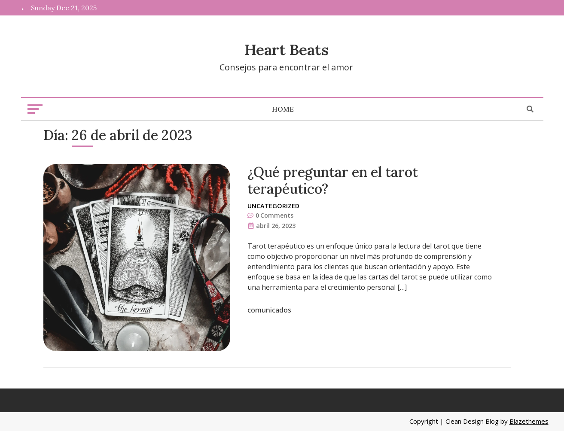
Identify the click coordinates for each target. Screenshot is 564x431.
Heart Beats (286, 49)
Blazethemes (529, 421)
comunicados (269, 310)
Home (283, 109)
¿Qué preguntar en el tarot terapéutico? (332, 180)
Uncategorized (273, 206)
